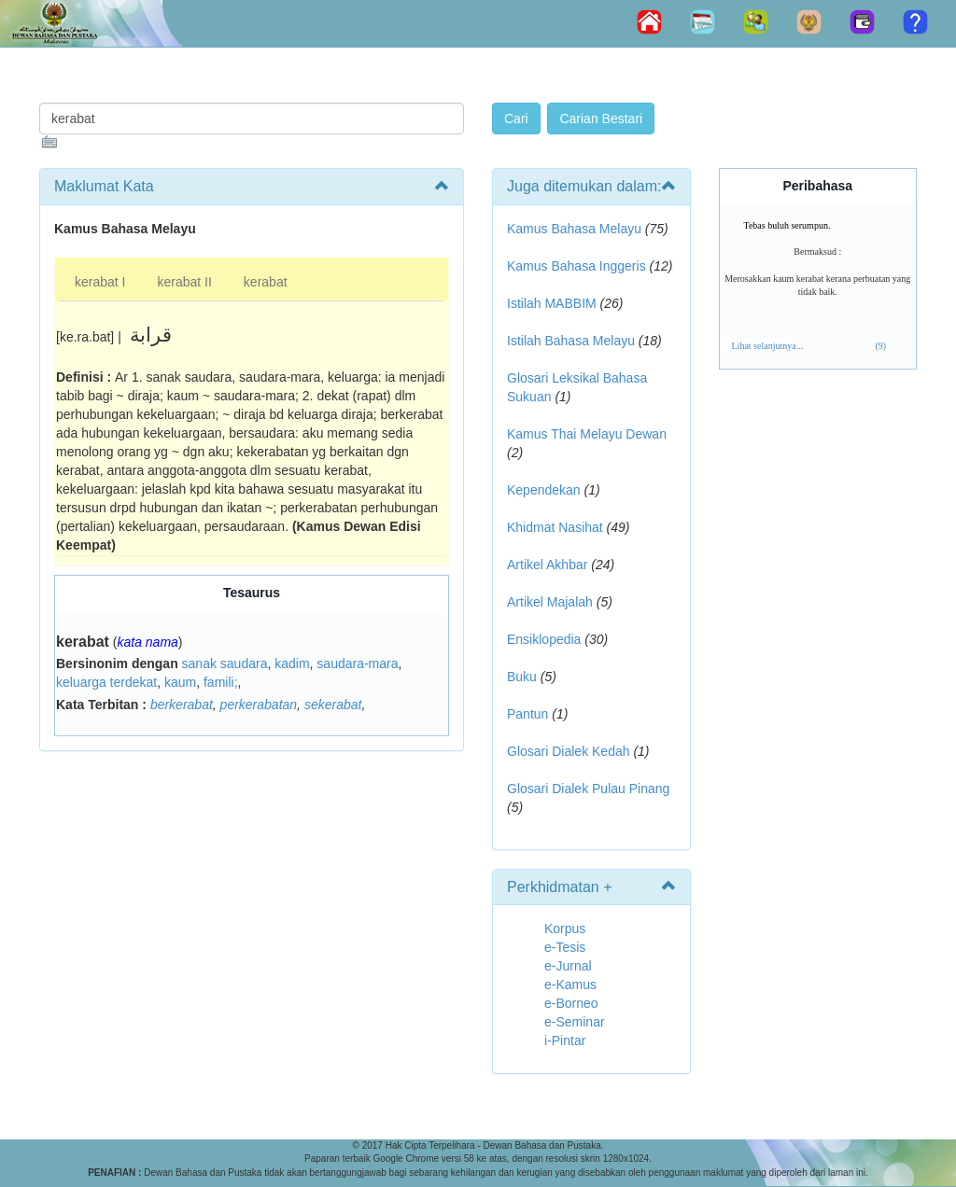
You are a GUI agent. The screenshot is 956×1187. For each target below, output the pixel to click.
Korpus (564, 928)
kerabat (266, 281)
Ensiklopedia (544, 639)
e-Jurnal (568, 965)
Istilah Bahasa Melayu (571, 340)
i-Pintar (564, 1040)
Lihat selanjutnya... (768, 346)
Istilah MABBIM (552, 303)
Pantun (527, 713)
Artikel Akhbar (547, 564)
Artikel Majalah (550, 601)
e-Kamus (570, 984)
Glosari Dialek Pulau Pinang (588, 788)
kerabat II (184, 281)
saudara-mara (357, 663)
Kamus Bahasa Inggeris (576, 265)
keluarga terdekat (106, 682)
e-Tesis (564, 947)
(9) (880, 346)
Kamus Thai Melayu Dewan (587, 433)
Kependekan (544, 489)
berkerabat (181, 704)
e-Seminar (574, 1021)
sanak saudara (225, 663)
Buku (522, 676)
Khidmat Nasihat (555, 527)
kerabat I (100, 281)
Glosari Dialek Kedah (568, 751)
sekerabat (332, 704)
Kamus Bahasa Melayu (576, 228)
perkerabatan (259, 704)
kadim (291, 663)
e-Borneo (571, 1003)
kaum (180, 682)
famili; (221, 682)
